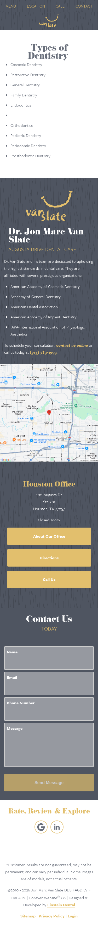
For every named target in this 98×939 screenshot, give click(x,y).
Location (36, 6)
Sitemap (28, 916)
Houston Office (49, 485)
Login (73, 916)
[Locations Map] (49, 412)
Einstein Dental (61, 905)
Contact (84, 6)
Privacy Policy (52, 916)
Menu (10, 6)
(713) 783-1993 (43, 352)
